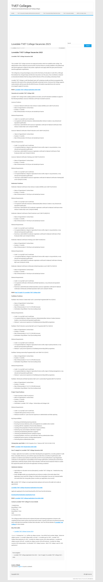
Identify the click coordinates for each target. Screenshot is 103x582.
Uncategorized (19, 535)
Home (12, 13)
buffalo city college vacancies (33, 535)
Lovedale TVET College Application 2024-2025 (27, 89)
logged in (20, 566)
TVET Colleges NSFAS (68, 13)
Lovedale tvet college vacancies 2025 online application (42, 539)
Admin (14, 48)
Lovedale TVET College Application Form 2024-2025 (29, 498)
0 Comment (62, 48)
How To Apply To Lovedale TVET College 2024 (27, 292)
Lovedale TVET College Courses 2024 (23, 531)
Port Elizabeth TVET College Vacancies (36, 543)
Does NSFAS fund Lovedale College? (49, 535)
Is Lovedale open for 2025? (45, 537)
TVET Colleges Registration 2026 (51, 13)
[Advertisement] (51, 29)
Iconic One (75, 578)
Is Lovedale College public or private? (29, 537)
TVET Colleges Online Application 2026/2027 (28, 13)
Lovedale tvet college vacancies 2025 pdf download (37, 541)
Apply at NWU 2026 (81, 13)
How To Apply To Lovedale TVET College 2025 (50, 555)
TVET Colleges (21, 5)
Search (69, 43)
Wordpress (90, 578)
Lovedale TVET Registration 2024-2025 (26, 446)
